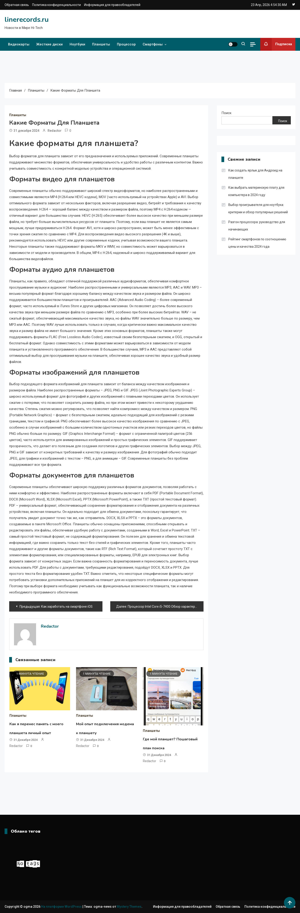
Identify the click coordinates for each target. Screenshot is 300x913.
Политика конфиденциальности (56, 5)
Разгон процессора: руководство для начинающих (256, 225)
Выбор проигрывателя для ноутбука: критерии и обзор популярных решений (258, 208)
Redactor (55, 130)
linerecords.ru (27, 19)
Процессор (126, 44)
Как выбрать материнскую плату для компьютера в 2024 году (256, 191)
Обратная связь (17, 5)
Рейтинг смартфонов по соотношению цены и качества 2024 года (257, 242)
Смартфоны (153, 44)
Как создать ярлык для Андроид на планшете (255, 174)
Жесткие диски (49, 44)
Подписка (276, 44)
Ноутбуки (77, 44)
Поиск (226, 113)
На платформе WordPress (61, 906)
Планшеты (101, 44)
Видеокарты (18, 44)
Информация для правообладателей (112, 5)
